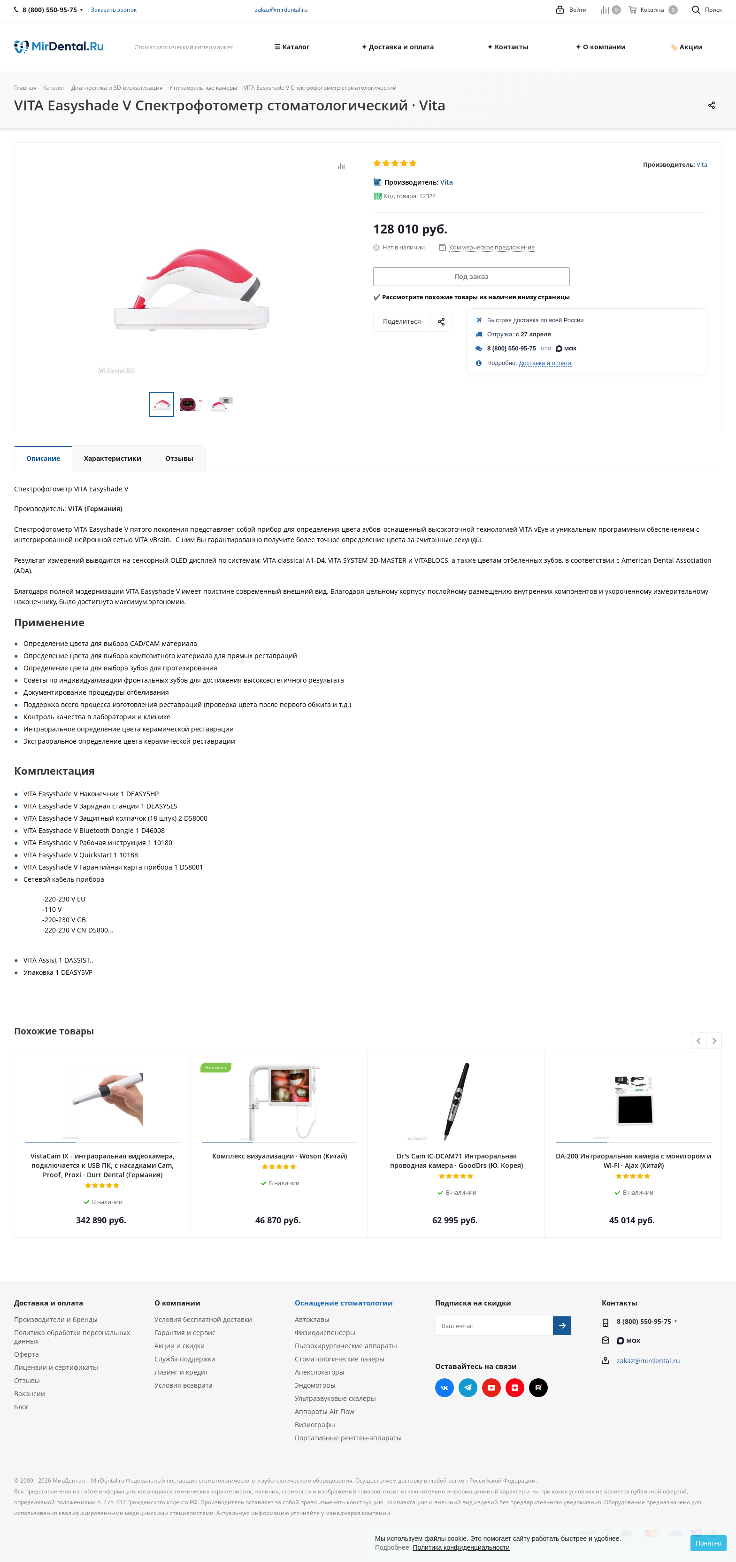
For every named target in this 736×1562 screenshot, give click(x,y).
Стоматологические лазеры (339, 1358)
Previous (699, 1041)
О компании (177, 1302)
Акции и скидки (179, 1345)
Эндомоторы (315, 1385)
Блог (21, 1406)
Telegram (468, 1387)
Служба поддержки (184, 1358)
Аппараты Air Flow (324, 1411)
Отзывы (27, 1380)
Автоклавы (312, 1319)
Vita (702, 164)
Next (714, 1041)
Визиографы (315, 1424)
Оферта (26, 1354)
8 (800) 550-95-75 (511, 348)
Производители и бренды (56, 1319)
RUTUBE (538, 1387)
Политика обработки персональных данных (72, 1336)
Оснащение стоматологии (344, 1302)
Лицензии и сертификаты (56, 1367)
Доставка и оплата (545, 362)
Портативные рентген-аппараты (348, 1437)
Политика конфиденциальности (461, 1547)
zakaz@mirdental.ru (281, 10)
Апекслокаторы (320, 1372)
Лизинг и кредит (181, 1372)
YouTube (491, 1387)
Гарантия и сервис (184, 1332)
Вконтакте (444, 1387)
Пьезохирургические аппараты (346, 1345)
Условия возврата (183, 1385)
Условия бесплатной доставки (203, 1319)
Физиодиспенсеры (325, 1332)
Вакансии (29, 1393)
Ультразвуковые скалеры (335, 1398)
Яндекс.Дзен (515, 1387)
